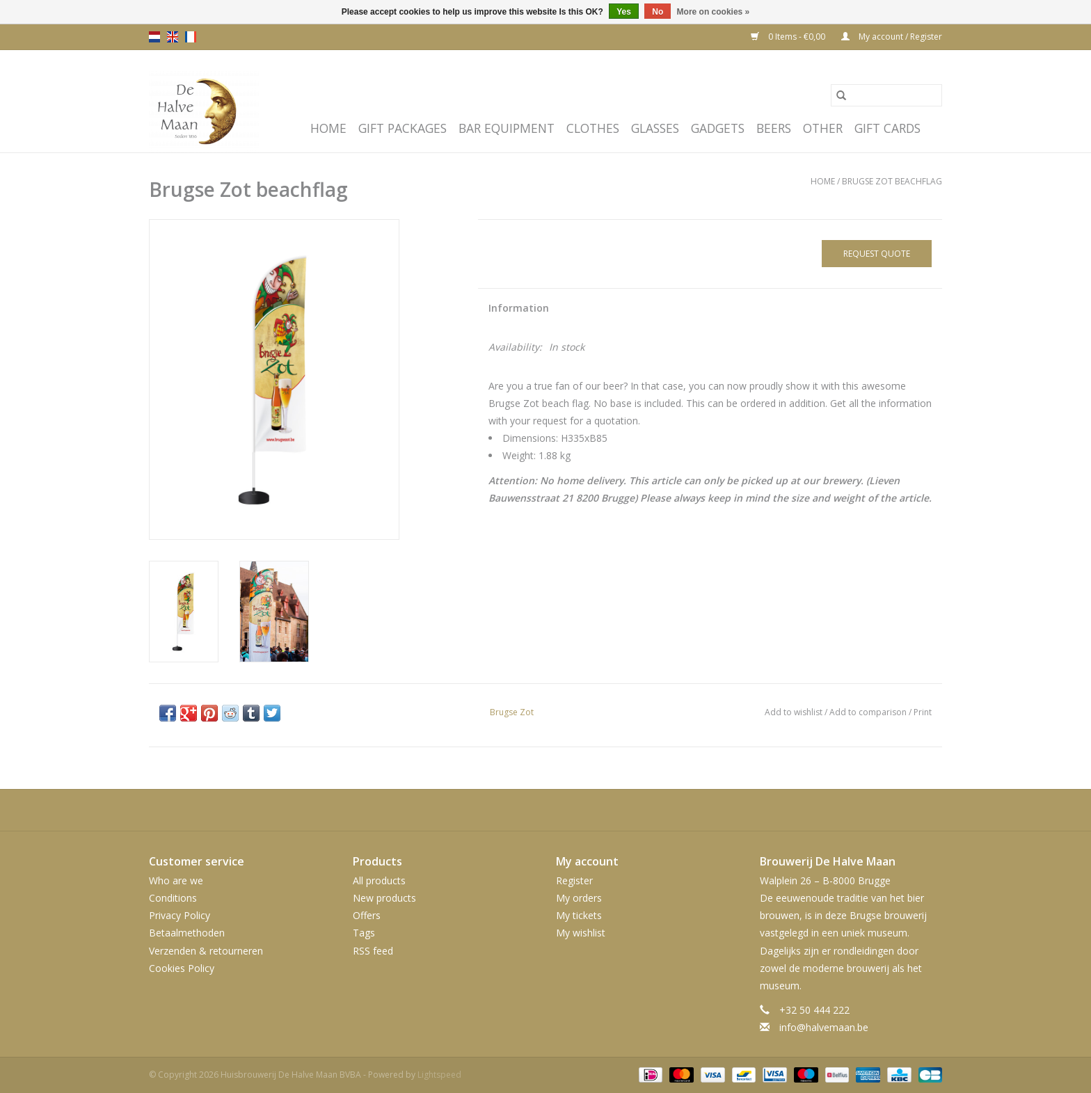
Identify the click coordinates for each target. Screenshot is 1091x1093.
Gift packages (402, 128)
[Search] (886, 95)
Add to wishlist (795, 712)
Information (518, 307)
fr (190, 36)
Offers (367, 915)
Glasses (655, 128)
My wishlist (580, 932)
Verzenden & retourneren (206, 950)
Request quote (876, 254)
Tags (364, 932)
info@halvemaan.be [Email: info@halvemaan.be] (823, 1027)
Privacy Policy (179, 915)
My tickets (579, 915)
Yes (623, 12)
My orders (579, 897)
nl (154, 36)
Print (923, 712)
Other (823, 128)
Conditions (173, 897)
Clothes (592, 128)
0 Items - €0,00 (789, 36)
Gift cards (887, 128)
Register (574, 880)
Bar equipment (507, 128)
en (172, 36)
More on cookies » (713, 12)
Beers (773, 128)
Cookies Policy (181, 968)
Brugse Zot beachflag (892, 181)
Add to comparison (869, 712)
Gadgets (717, 128)
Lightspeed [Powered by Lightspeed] (439, 1074)
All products (379, 880)
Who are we (176, 880)
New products (384, 897)
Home (328, 128)
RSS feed (373, 950)
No (657, 12)
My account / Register (891, 36)
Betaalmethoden (187, 932)
